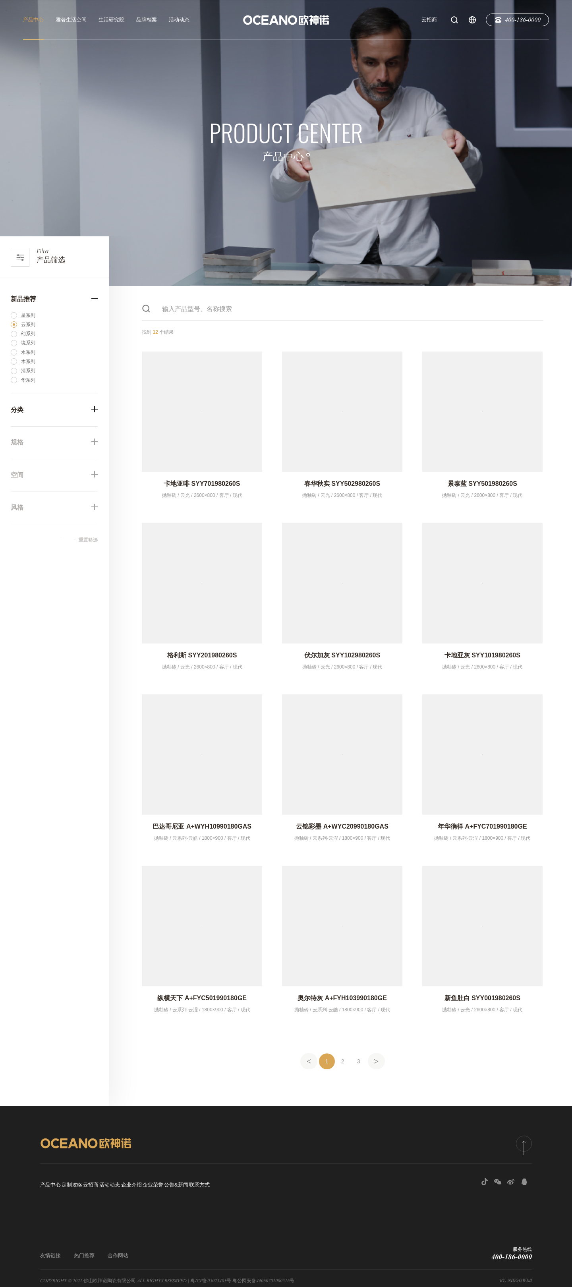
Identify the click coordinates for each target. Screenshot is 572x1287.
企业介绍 (191, 1183)
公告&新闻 (266, 1183)
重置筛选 (88, 540)
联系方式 (304, 1183)
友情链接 (50, 1250)
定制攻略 (87, 1183)
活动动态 (179, 20)
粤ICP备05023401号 (210, 1275)
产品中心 (33, 20)
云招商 (429, 20)
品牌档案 (146, 20)
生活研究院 (111, 20)
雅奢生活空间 (71, 20)
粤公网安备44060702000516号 (263, 1275)
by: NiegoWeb (516, 1275)
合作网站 (118, 1250)
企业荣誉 (228, 1183)
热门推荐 (84, 1250)
